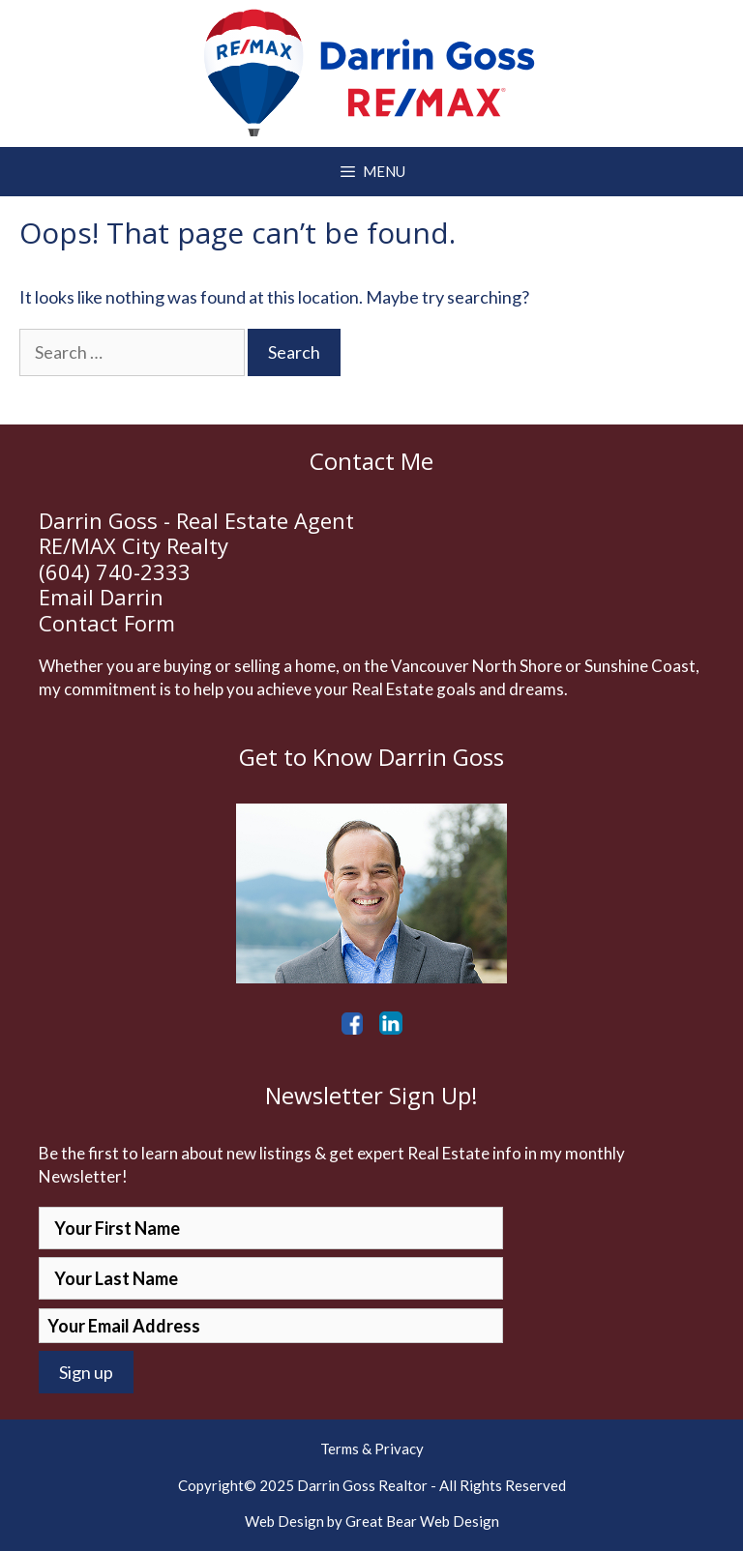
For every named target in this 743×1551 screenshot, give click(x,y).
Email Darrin (101, 596)
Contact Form (107, 622)
